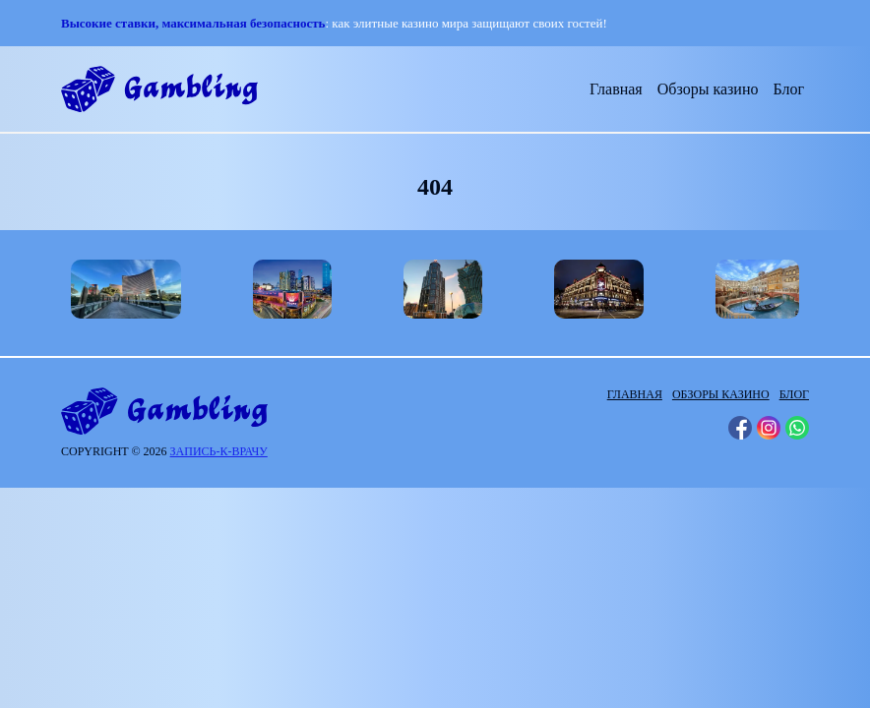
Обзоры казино (708, 89)
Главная (616, 89)
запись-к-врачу (219, 451)
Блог (788, 89)
